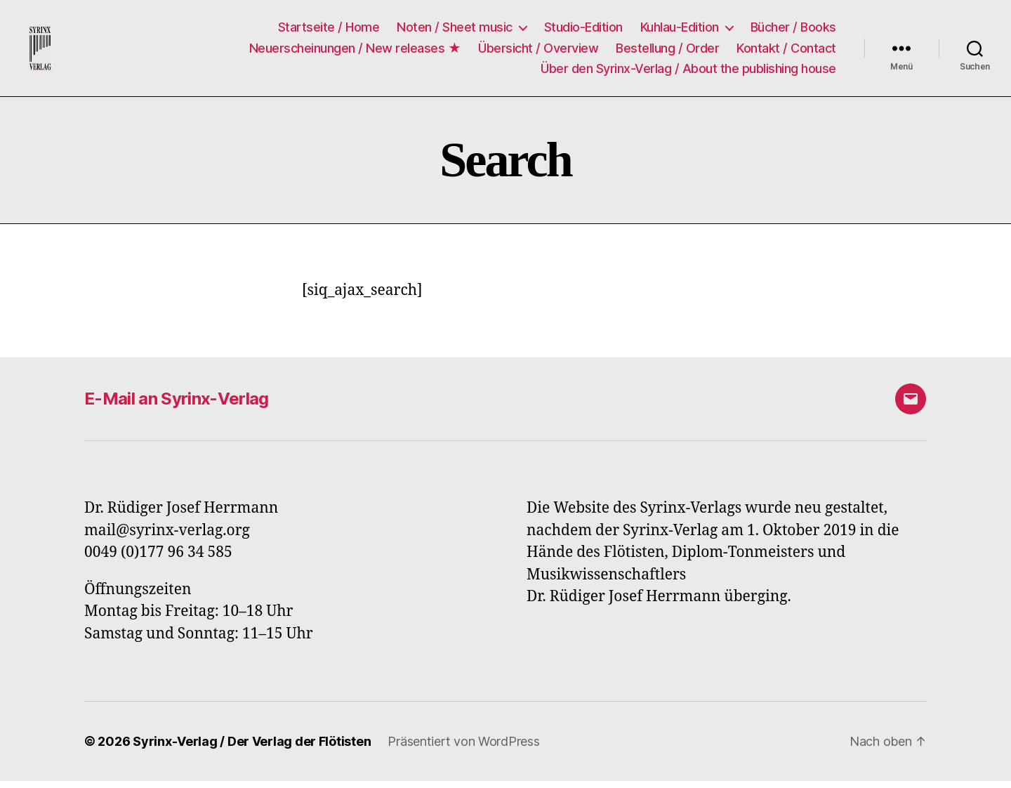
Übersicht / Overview (538, 51)
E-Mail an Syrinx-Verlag (176, 405)
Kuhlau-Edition (679, 30)
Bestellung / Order (667, 51)
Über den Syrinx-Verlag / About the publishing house (688, 72)
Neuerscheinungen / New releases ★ (355, 51)
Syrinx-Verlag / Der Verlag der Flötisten (252, 748)
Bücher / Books (793, 30)
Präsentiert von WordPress (463, 748)
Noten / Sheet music (455, 30)
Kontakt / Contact (786, 51)
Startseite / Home (329, 30)
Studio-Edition (583, 30)
